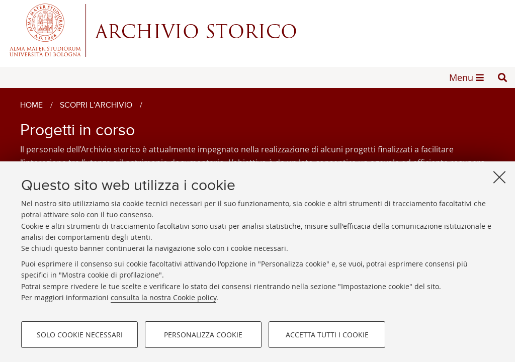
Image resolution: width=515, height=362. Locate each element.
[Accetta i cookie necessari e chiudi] (499, 177)
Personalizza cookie (203, 334)
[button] (502, 77)
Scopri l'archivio (96, 106)
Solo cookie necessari (80, 334)
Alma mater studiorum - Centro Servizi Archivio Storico (257, 30)
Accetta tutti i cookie (327, 334)
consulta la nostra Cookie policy (163, 297)
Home (31, 106)
